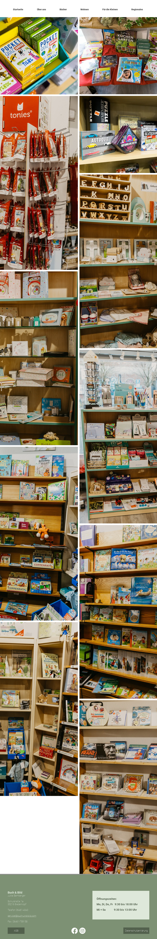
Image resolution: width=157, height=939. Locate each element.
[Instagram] (82, 931)
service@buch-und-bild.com (22, 915)
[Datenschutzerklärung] (136, 930)
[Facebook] (74, 931)
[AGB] (16, 930)
